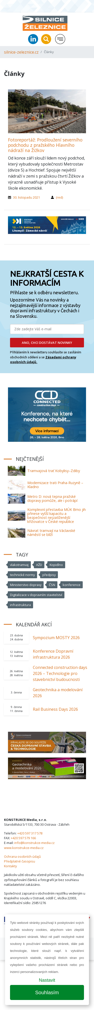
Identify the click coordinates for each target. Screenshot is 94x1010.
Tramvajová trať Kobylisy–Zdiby (53, 470)
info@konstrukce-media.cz (34, 842)
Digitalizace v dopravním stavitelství (36, 595)
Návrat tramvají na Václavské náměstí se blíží (51, 532)
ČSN (52, 585)
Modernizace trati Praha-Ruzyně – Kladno (55, 484)
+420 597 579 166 (23, 838)
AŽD (39, 564)
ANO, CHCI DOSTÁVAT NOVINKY (47, 342)
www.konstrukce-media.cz (24, 847)
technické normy (22, 574)
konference (71, 585)
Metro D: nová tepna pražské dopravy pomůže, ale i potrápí (52, 498)
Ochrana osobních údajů (22, 856)
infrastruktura (20, 605)
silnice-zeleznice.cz (21, 52)
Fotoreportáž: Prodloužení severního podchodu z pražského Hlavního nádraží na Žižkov (45, 145)
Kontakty (10, 866)
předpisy (49, 574)
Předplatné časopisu (19, 861)
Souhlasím (47, 992)
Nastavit (47, 980)
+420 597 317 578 (29, 833)
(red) (59, 197)
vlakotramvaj (19, 564)
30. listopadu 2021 (26, 197)
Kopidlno (56, 564)
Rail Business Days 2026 (55, 709)
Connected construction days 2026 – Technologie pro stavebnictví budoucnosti (60, 673)
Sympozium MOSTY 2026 (56, 637)
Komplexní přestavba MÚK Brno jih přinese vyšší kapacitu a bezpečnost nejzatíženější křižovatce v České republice (56, 515)
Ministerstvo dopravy (25, 585)
